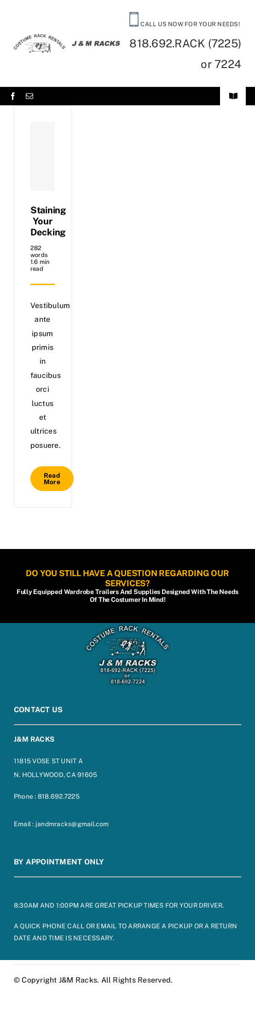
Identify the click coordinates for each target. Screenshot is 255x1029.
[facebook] (13, 96)
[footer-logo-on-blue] (127, 626)
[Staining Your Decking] (42, 156)
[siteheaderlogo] (67, 37)
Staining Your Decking (48, 221)
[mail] (29, 96)
